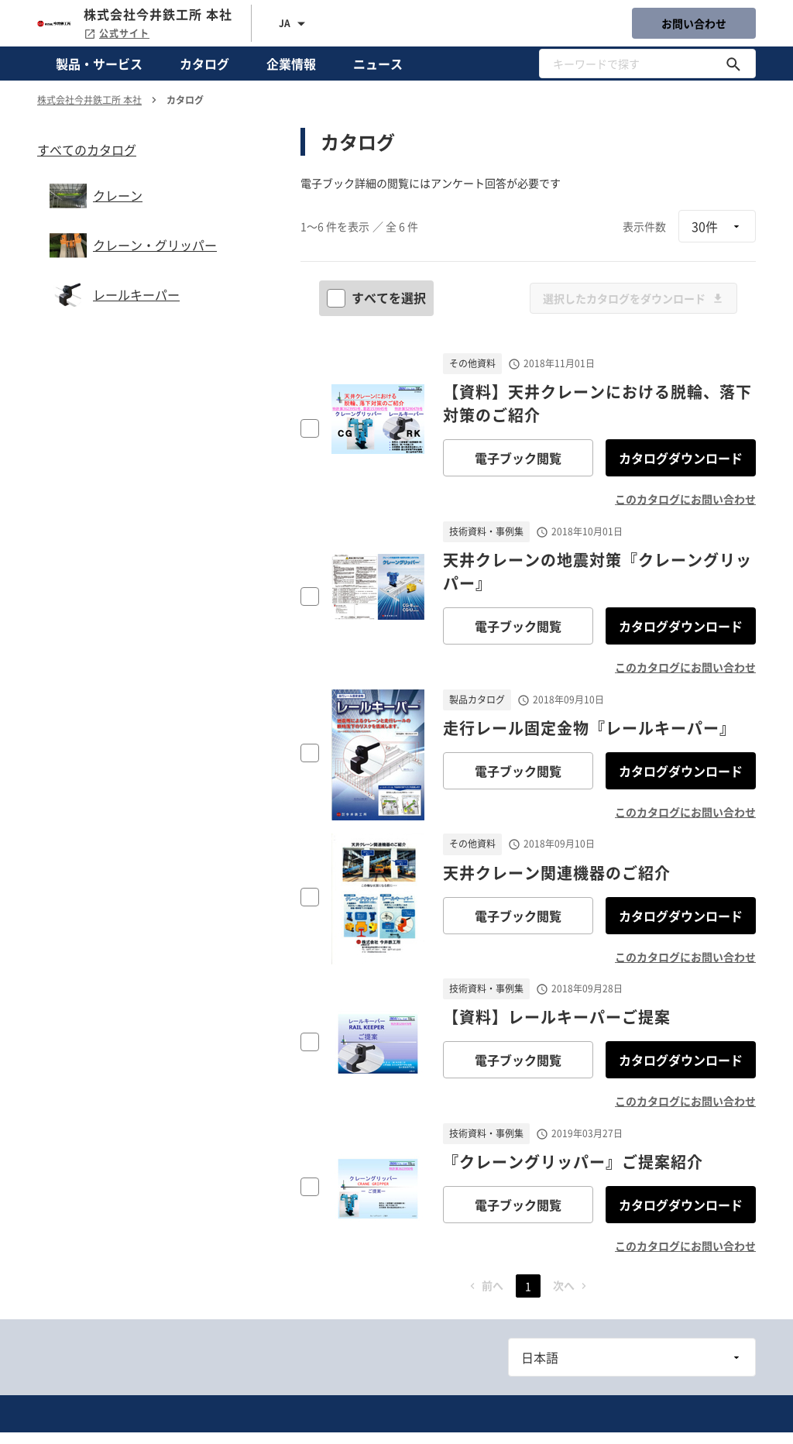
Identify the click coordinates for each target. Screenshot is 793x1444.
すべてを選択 (378, 297)
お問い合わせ (693, 23)
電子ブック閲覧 (518, 458)
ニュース (378, 63)
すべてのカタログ (86, 149)
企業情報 (291, 63)
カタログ (204, 63)
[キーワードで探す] (733, 63)
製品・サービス (99, 63)
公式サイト (116, 33)
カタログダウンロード (681, 458)
